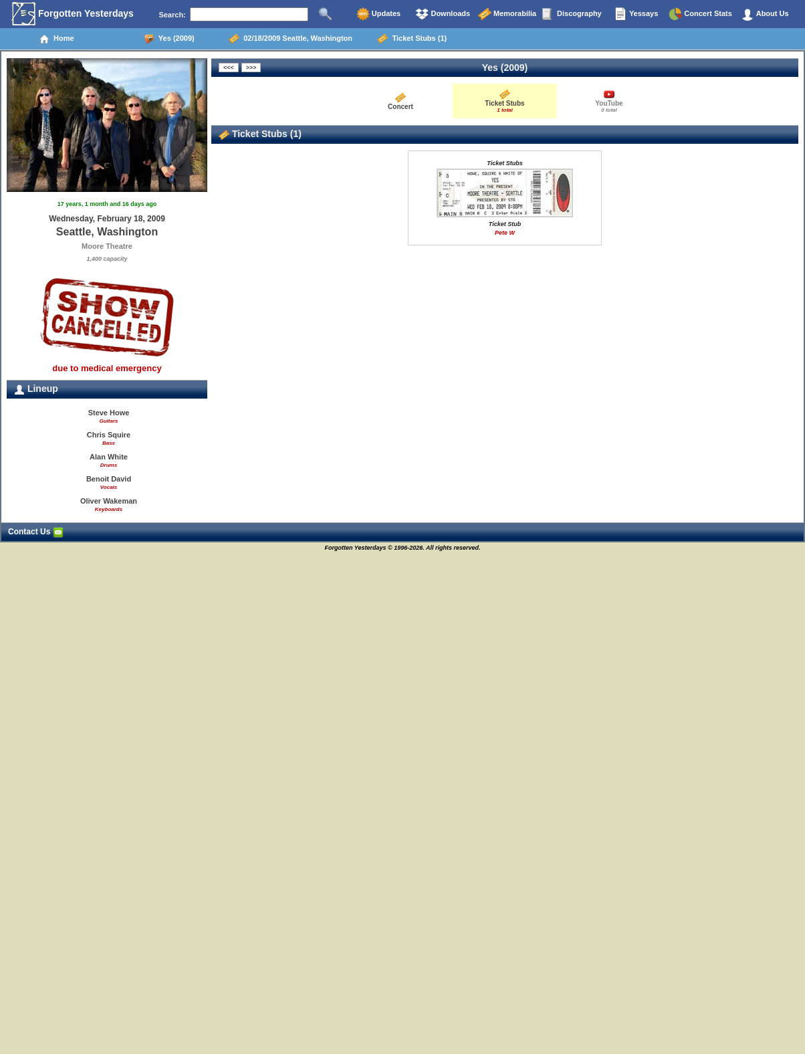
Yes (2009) (169, 38)
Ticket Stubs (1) (412, 38)
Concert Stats (700, 14)
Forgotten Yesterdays (72, 14)
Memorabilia (507, 14)
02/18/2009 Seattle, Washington (290, 38)
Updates (378, 14)
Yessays (636, 14)
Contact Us (36, 531)
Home (56, 38)
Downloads (442, 14)
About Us (765, 14)
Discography (572, 14)
